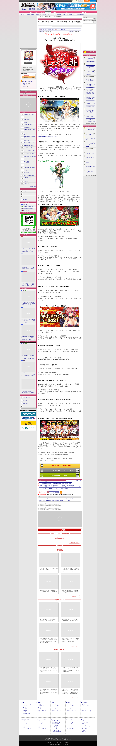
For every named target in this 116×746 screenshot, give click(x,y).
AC (72, 12)
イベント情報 (85, 722)
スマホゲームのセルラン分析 (29, 134)
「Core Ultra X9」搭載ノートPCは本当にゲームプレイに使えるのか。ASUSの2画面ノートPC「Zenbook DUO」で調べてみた (49, 619)
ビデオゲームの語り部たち (29, 167)
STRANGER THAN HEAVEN (90, 139)
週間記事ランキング (27, 191)
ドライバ (25, 199)
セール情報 (44, 14)
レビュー (25, 705)
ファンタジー (76, 498)
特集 (24, 84)
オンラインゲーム (27, 704)
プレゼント (25, 193)
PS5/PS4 (36, 12)
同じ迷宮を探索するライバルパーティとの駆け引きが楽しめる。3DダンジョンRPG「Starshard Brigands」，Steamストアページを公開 (90, 92)
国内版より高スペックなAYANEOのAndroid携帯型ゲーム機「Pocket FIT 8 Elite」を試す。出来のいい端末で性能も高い (70, 640)
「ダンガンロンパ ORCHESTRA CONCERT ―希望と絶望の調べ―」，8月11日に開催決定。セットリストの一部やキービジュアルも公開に (90, 73)
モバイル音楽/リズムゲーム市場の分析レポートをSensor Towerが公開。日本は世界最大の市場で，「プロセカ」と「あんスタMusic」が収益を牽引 (90, 60)
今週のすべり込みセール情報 (29, 137)
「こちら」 (65, 738)
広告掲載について (26, 403)
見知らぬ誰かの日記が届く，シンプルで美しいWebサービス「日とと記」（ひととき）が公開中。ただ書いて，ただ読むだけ (90, 112)
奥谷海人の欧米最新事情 (29, 114)
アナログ (77, 12)
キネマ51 (26, 181)
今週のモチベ (27, 119)
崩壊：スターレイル (90, 134)
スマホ (48, 12)
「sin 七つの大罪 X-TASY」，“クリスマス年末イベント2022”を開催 (55, 483)
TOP (22, 12)
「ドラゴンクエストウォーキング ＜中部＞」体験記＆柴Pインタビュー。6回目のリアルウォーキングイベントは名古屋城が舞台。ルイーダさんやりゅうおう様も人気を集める (71, 691)
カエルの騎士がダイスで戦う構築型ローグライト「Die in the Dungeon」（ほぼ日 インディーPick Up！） (49, 591)
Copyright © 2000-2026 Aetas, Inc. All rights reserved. (58, 744)
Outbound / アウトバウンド (90, 158)
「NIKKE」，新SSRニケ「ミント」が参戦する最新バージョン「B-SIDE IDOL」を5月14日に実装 (90, 118)
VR (59, 12)
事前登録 (37, 14)
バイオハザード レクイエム (90, 130)
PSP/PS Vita (84, 702)
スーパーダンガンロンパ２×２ (90, 172)
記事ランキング (26, 713)
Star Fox (87, 162)
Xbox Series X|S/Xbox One (28, 206)
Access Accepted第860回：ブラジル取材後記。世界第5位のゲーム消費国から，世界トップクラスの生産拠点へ (71, 591)
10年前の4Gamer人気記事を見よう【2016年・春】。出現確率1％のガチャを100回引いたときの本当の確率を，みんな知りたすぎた (28, 250)
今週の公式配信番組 (28, 124)
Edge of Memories (89, 149)
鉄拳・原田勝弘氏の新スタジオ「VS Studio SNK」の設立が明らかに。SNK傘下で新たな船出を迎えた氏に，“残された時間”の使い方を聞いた (28, 357)
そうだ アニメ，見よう (29, 147)
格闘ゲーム (84, 723)
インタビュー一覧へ (74, 697)
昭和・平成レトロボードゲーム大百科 (29, 162)
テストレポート (71, 722)
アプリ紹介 (55, 727)
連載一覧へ (33, 186)
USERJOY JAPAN (27, 66)
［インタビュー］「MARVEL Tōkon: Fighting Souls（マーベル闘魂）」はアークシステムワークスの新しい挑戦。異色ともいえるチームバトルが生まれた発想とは (28, 374)
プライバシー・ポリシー (58, 742)
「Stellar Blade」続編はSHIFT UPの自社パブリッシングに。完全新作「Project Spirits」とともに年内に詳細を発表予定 (90, 79)
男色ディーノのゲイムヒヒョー (29, 130)
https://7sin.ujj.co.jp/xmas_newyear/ (47, 136)
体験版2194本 (32, 9)
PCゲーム (25, 204)
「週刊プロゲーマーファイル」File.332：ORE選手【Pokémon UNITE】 (49, 569)
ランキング (93, 0)
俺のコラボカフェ (27, 158)
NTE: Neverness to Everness (91, 167)
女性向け (54, 12)
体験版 (24, 86)
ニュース (25, 83)
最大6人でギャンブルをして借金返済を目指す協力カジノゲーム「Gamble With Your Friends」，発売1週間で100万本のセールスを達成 (91, 66)
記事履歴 (87, 0)
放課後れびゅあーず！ (28, 183)
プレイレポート (56, 705)
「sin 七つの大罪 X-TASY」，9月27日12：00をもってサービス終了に (55, 482)
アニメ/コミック (69, 498)
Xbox (31, 12)
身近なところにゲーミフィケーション (29, 178)
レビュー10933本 (24, 9)
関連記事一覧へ (79, 480)
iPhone (53, 498)
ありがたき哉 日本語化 (29, 175)
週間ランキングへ (92, 121)
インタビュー (58, 14)
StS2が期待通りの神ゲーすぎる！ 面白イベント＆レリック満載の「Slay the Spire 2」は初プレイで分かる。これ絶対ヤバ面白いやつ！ (28, 338)
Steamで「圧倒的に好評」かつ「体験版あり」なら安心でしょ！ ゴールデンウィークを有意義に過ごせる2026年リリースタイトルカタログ (28, 267)
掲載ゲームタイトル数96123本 (28, 8)
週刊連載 (25, 710)
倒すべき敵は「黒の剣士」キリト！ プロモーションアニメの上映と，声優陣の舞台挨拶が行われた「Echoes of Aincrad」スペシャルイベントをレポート (90, 99)
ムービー (64, 14)
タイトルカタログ (42, 712)
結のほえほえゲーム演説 (29, 153)
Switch (42, 12)
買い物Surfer (26, 172)
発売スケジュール (42, 710)
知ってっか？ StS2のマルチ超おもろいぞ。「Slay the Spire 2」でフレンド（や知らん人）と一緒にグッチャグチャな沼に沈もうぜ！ (28, 321)
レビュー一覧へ (74, 646)
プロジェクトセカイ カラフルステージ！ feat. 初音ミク (90, 145)
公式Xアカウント (27, 0)
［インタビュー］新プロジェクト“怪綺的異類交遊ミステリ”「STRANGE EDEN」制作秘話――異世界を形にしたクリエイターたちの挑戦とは (28, 391)
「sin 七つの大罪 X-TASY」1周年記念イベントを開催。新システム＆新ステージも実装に (60, 487)
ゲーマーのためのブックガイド (29, 151)
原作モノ (41, 500)
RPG (57, 498)
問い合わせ (43, 0)
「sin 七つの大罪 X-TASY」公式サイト (60, 465)
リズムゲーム (85, 728)
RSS (21, 0)
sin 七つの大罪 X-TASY (28, 61)
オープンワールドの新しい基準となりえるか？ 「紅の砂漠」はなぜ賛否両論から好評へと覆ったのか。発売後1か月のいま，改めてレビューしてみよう (28, 304)
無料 (44, 500)
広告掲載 (66, 742)
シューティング (86, 727)
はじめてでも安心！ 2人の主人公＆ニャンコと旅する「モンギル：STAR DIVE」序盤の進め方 (28, 284)
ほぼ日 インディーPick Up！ (30, 142)
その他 (83, 730)
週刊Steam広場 (27, 140)
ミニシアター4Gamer (28, 170)
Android (61, 500)
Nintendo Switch (26, 210)
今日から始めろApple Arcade (30, 156)
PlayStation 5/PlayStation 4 (28, 208)
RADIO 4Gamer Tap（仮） (29, 145)
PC (26, 12)
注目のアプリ (50, 14)
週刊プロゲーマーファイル (29, 122)
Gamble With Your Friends (90, 153)
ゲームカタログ (86, 731)
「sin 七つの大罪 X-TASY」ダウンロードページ (60, 470)
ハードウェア (66, 12)
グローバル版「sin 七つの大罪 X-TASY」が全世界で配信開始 (53, 488)
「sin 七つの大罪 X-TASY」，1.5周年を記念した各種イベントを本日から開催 (57, 485)
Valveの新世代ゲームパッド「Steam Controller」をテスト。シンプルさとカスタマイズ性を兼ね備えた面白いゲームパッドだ (70, 619)
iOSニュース (22, 14)
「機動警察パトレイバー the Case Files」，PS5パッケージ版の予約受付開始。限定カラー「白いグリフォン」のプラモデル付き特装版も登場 (90, 105)
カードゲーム (85, 725)
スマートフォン (55, 719)
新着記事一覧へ (74, 542)
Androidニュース (30, 14)
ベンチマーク (70, 728)
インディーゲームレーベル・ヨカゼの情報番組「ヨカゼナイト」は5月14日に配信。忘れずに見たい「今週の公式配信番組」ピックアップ (70, 570)
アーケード (83, 719)
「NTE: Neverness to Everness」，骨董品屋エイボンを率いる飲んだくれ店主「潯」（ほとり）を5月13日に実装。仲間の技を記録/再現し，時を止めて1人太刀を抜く (90, 86)
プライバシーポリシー (27, 397)
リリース (66, 500)
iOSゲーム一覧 (71, 14)
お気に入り (80, 0)
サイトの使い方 (36, 0)
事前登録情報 (55, 723)
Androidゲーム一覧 (80, 14)
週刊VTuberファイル (28, 127)
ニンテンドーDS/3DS (41, 719)
